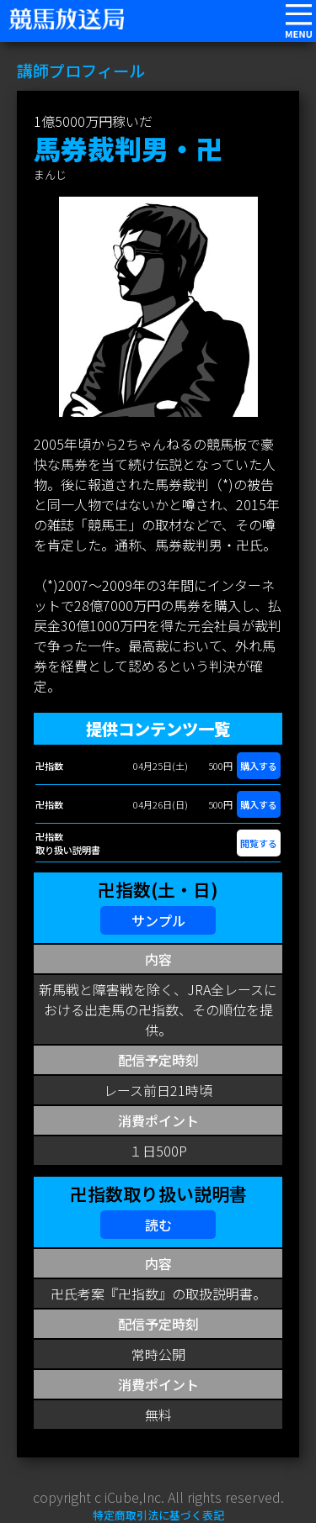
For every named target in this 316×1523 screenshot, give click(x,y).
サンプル (158, 920)
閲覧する (258, 843)
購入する (258, 765)
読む (158, 1225)
